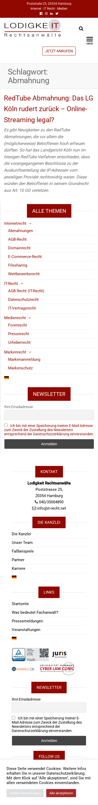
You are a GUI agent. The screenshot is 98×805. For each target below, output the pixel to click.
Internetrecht (15, 223)
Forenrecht (17, 325)
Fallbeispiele (23, 551)
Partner (18, 560)
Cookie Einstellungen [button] (25, 793)
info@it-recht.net (51, 508)
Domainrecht (19, 248)
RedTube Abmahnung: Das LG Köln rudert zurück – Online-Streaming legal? (48, 109)
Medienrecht (15, 318)
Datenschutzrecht (23, 299)
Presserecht (18, 333)
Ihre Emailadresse (18, 407)
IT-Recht (11, 283)
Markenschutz (20, 368)
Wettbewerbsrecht (24, 274)
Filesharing (17, 265)
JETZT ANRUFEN (59, 51)
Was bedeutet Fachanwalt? (35, 612)
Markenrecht (15, 352)
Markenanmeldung (24, 359)
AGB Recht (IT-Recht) (26, 291)
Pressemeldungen (27, 621)
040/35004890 (51, 502)
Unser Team (22, 542)
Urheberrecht (19, 342)
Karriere (18, 568)
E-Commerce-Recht (25, 256)
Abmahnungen (20, 230)
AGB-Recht (17, 239)
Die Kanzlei (21, 534)
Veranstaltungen (26, 629)
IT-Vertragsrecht (22, 308)
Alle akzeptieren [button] (61, 793)
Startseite (20, 603)
